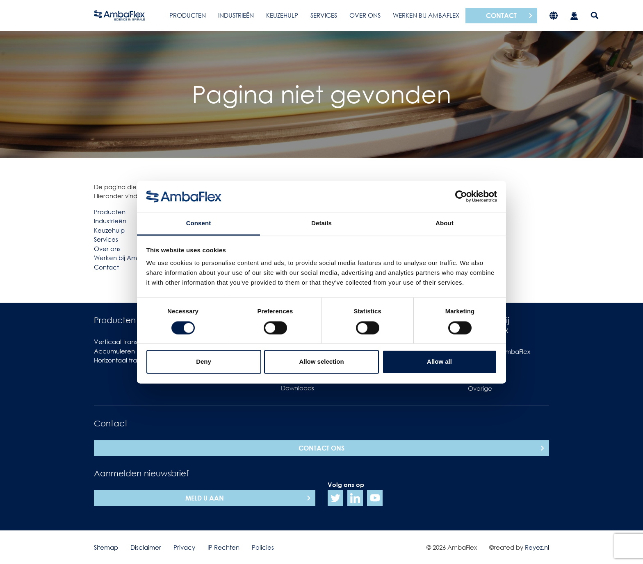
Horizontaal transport (124, 360)
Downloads (297, 388)
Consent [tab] (198, 223)
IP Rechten (223, 547)
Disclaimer (145, 547)
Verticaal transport (122, 341)
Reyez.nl (537, 547)
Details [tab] (321, 223)
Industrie (106, 220)
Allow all (439, 361)
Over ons (365, 15)
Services (323, 15)
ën (122, 220)
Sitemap (106, 547)
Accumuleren (114, 351)
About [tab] (445, 223)
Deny (203, 361)
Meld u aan (204, 498)
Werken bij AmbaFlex (426, 15)
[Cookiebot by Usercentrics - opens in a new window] (461, 196)
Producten (187, 15)
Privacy (184, 547)
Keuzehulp (282, 15)
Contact (501, 15)
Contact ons (321, 448)
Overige (480, 388)
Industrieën (236, 15)
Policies (263, 547)
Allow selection (321, 361)
